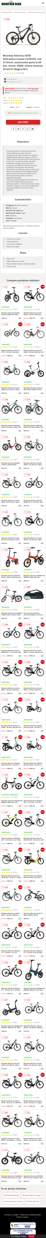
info (20, 318)
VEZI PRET (23, 122)
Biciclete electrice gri (11, 1195)
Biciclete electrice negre (32, 1195)
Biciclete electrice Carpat (36, 12)
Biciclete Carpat (20, 12)
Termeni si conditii (11, 1215)
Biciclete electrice (6, 12)
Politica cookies (22, 1217)
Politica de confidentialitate (30, 1215)
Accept (31, 1236)
